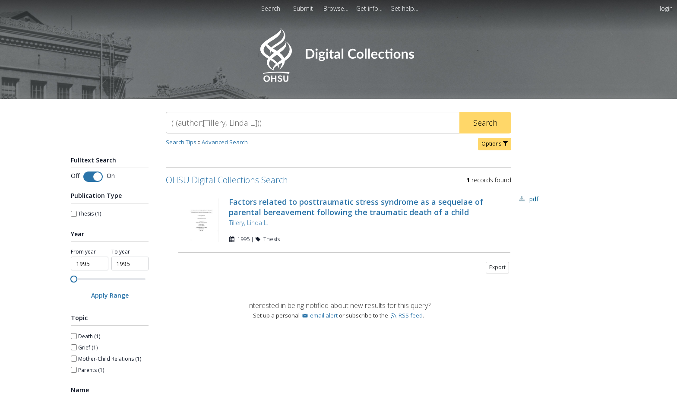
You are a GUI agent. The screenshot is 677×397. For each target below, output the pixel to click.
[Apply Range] (110, 295)
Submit (304, 8)
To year (120, 251)
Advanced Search (225, 142)
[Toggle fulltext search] (93, 177)
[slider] (73, 279)
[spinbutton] (89, 263)
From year (83, 251)
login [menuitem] (666, 8)
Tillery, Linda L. (248, 223)
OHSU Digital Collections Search (227, 180)
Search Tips (181, 142)
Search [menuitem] (270, 8)
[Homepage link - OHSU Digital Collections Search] (338, 80)
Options (494, 143)
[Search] (312, 122)
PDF (533, 199)
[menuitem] (336, 8)
